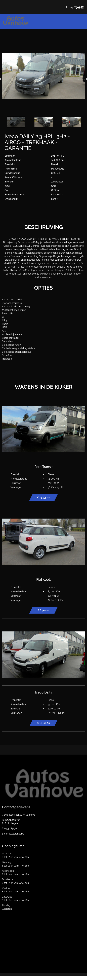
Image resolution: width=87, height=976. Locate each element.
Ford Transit (43, 467)
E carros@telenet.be (13, 833)
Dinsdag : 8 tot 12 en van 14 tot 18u (15, 864)
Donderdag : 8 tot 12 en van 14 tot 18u (15, 881)
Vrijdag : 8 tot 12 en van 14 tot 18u (15, 890)
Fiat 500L (43, 580)
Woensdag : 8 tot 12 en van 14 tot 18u (15, 873)
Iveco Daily (43, 692)
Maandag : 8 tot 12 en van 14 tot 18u (15, 855)
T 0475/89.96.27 (74, 7)
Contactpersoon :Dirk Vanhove (18, 814)
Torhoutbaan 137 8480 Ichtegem (11, 822)
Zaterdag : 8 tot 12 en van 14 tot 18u (15, 898)
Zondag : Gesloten (7, 907)
